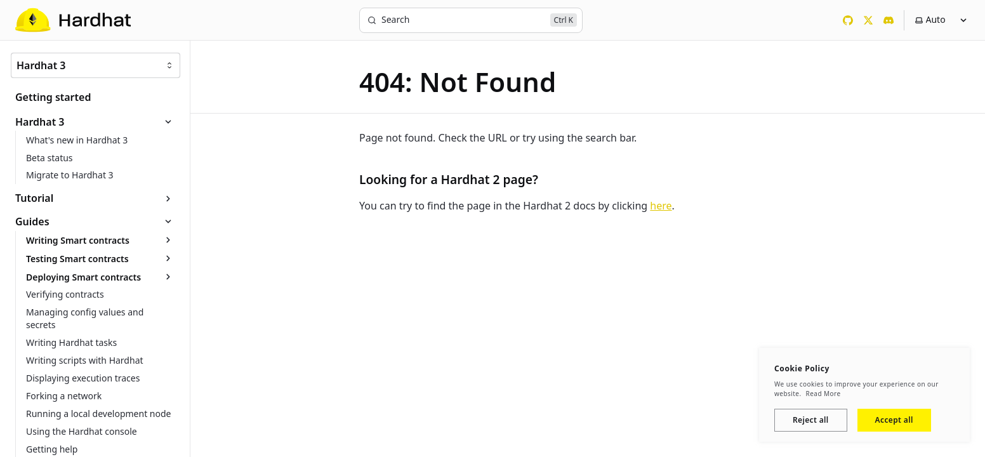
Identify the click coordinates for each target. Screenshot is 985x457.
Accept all (894, 419)
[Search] (471, 20)
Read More (823, 393)
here (660, 206)
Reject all (811, 419)
